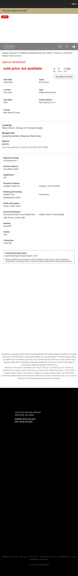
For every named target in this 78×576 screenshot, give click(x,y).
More (74, 4)
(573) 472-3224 (26, 422)
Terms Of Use (9, 556)
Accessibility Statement (54, 556)
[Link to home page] (2, 4)
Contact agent (9, 46)
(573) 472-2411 (29, 419)
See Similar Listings (64, 77)
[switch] (60, 46)
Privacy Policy (28, 556)
